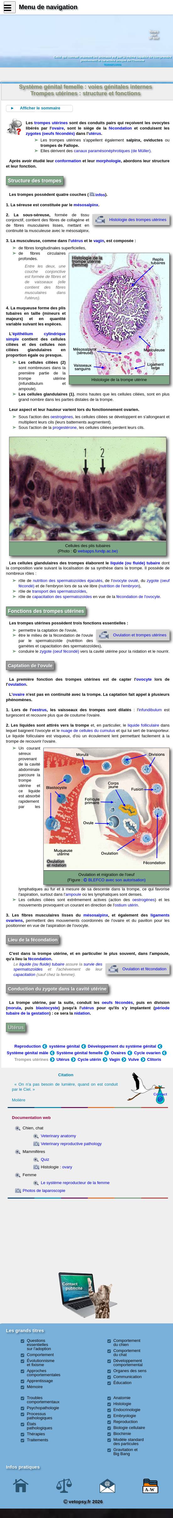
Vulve (133, 1059)
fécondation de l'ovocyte (138, 596)
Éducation (122, 1382)
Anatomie (122, 1397)
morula (14, 1008)
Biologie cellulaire (129, 1427)
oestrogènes (62, 416)
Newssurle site (154, 35)
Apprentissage (40, 1380)
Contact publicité (72, 1286)
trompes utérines (51, 122)
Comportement (40, 1354)
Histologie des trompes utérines (137, 219)
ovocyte (144, 679)
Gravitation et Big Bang (125, 1451)
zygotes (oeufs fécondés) (50, 133)
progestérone (65, 427)
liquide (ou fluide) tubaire (136, 563)
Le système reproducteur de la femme (75, 1182)
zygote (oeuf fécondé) (59, 651)
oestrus (39, 709)
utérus (95, 133)
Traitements (37, 1440)
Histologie (122, 1403)
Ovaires (118, 1052)
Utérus (16, 1027)
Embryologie (124, 1415)
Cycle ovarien (150, 1052)
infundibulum (150, 709)
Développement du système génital (122, 1046)
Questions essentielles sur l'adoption (39, 1344)
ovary (67, 1167)
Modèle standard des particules (128, 1441)
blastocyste (47, 1008)
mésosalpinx (85, 204)
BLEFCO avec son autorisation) (114, 880)
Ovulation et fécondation (144, 969)
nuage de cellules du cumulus (88, 730)
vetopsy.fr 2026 (83, 1501)
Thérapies (36, 1434)
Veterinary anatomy (58, 1135)
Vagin (114, 1059)
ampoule (73, 894)
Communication (127, 1376)
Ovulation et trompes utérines (139, 635)
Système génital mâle (27, 1052)
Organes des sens (130, 1370)
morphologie (108, 160)
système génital (64, 1046)
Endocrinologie (126, 1409)
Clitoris (154, 1059)
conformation (68, 160)
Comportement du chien (126, 1342)
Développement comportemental (128, 1362)
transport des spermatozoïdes (59, 591)
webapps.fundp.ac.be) (97, 551)
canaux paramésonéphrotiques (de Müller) (112, 150)
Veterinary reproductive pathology (71, 1143)
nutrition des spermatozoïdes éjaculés (68, 580)
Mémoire (35, 1386)
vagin (98, 240)
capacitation (24, 974)
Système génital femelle (80, 1052)
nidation (82, 1013)
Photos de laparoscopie (44, 1190)
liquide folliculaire (143, 725)
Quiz (45, 1159)
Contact (160, 1094)
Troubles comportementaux (43, 1399)
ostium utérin (126, 905)
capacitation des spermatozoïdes (62, 596)
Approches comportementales (43, 1372)
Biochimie (122, 1433)
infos (97, 194)
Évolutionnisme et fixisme (40, 1362)
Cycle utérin (89, 1059)
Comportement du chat (126, 1352)
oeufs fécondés (117, 1002)
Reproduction (27, 1046)
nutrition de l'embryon (119, 586)
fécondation (120, 128)
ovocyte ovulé (125, 580)
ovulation (17, 684)
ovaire (58, 128)
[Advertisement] (46, 1235)
